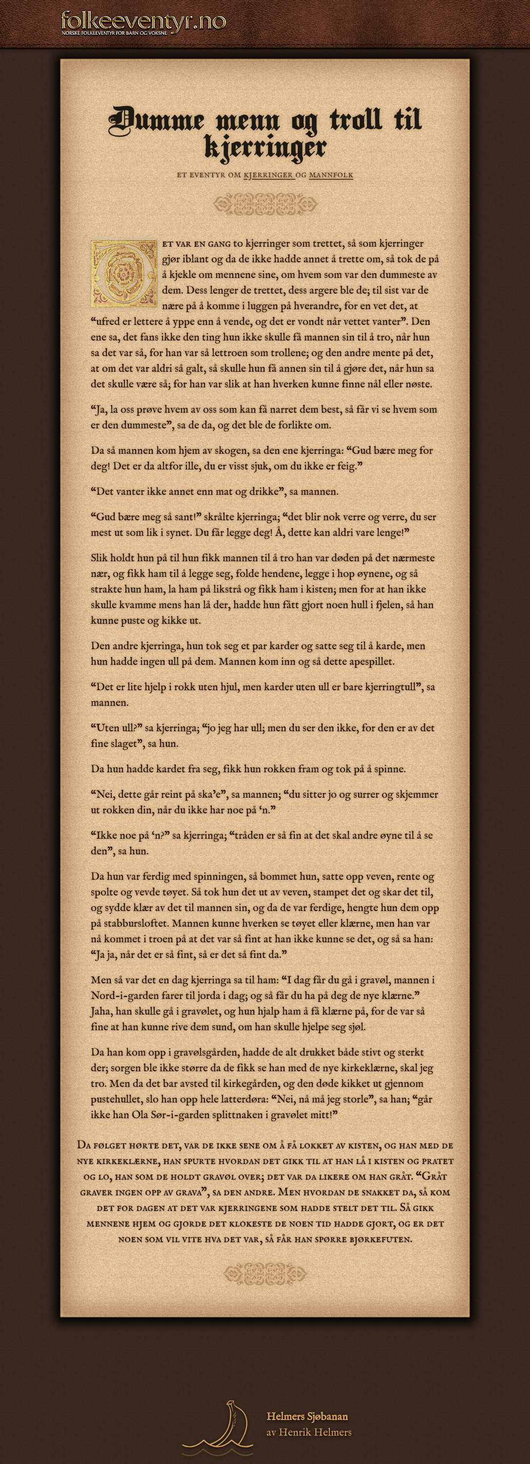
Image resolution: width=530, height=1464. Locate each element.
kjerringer (269, 174)
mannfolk (331, 174)
